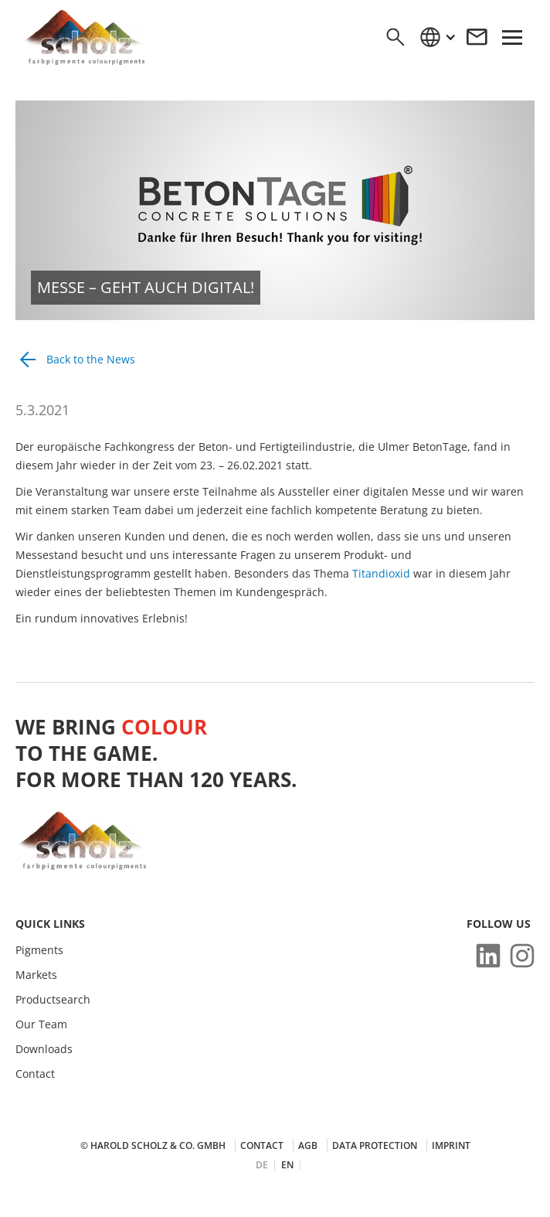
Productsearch (52, 1000)
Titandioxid (382, 573)
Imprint (451, 1145)
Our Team (41, 1024)
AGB (307, 1145)
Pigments (39, 950)
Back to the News (90, 359)
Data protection (374, 1145)
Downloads (44, 1049)
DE (262, 1164)
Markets (36, 975)
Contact (35, 1074)
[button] (437, 37)
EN (287, 1164)
